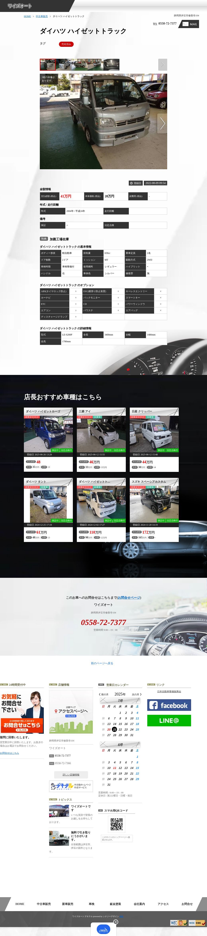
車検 (91, 913)
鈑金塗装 (115, 913)
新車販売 (67, 913)
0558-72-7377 (167, 23)
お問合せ (187, 913)
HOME (27, 16)
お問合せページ (129, 597)
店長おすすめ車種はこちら (63, 397)
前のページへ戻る (103, 667)
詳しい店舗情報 (79, 783)
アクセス (163, 913)
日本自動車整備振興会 (177, 700)
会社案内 (139, 913)
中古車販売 (42, 16)
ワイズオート (20, 6)
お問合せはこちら (17, 762)
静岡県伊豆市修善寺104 (186, 15)
